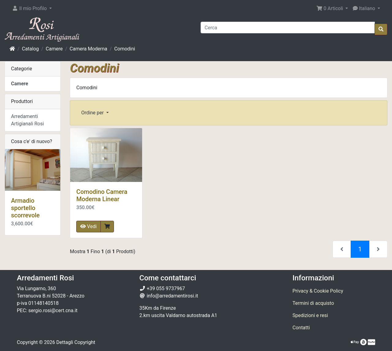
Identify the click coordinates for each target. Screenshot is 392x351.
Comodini (124, 49)
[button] (31, 8)
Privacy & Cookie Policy (317, 291)
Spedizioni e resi (310, 315)
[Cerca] (288, 27)
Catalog (30, 49)
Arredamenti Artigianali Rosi (27, 120)
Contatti (301, 328)
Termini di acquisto (313, 303)
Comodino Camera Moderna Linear (101, 195)
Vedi (88, 226)
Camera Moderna (88, 49)
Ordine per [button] (93, 113)
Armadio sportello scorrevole (25, 208)
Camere (54, 49)
